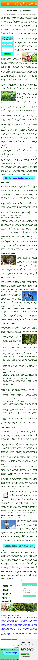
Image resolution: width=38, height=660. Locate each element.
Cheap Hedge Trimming (27, 627)
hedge (7, 479)
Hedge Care (30, 617)
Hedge (2, 156)
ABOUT (26, 7)
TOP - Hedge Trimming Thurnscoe (9, 639)
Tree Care (17, 628)
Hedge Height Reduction (12, 627)
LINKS (22, 7)
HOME (19, 7)
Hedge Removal (23, 618)
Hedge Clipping (8, 618)
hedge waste (29, 110)
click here (31, 533)
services (3, 173)
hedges (5, 144)
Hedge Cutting (9, 624)
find (5, 552)
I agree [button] (23, 654)
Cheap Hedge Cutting (26, 622)
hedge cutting (27, 42)
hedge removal (30, 185)
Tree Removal (24, 628)
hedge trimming (31, 106)
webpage (23, 535)
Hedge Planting (15, 622)
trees (13, 288)
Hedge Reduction (9, 617)
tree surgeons (13, 292)
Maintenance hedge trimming (27, 245)
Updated (13, 649)
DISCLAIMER (34, 7)
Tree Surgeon (10, 628)
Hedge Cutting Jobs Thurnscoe (11, 615)
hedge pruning (7, 510)
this (21, 521)
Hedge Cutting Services (21, 621)
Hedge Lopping (24, 620)
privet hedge (14, 389)
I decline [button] (27, 654)
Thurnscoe (23, 156)
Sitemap (2, 649)
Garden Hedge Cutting (20, 617)
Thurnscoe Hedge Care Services (12, 581)
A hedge (19, 92)
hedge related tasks (22, 510)
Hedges (2, 83)
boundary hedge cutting (26, 492)
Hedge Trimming (15, 620)
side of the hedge (16, 224)
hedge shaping (18, 504)
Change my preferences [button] (26, 656)
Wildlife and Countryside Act (10, 269)
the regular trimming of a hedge (20, 71)
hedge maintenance (15, 566)
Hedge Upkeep (10, 621)
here (20, 541)
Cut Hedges (16, 618)
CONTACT (29, 7)
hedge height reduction (13, 438)
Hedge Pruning (32, 621)
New (10, 649)
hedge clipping (32, 508)
